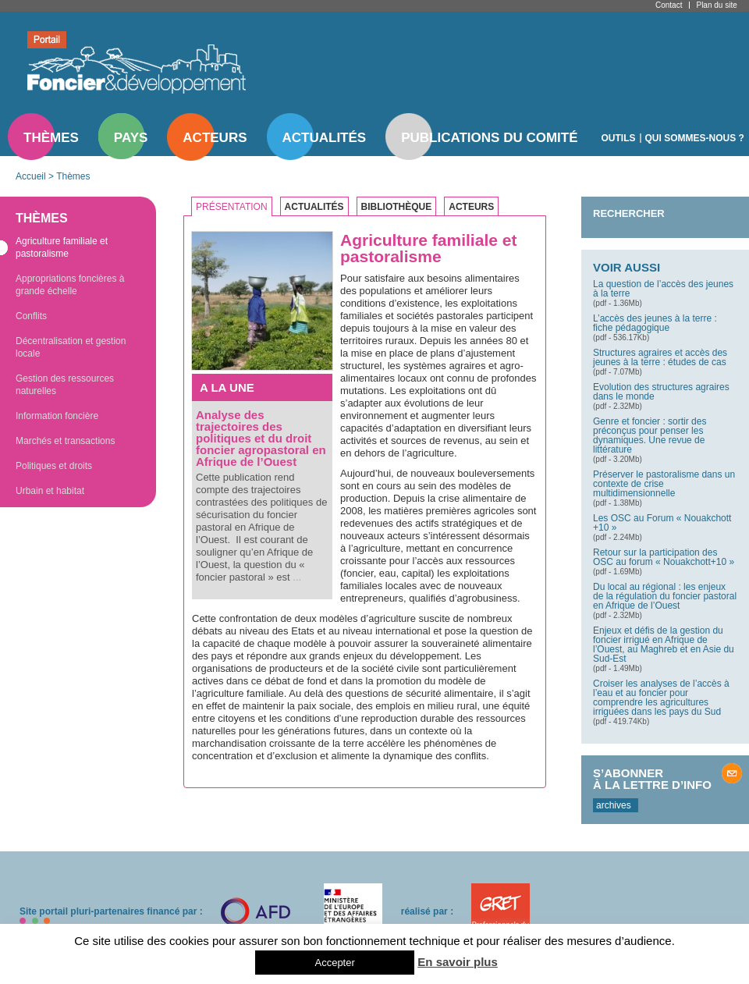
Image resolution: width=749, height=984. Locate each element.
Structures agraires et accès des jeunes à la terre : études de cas (660, 357)
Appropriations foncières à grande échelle (70, 285)
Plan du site (716, 5)
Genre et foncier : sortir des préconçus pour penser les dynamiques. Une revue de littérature (649, 435)
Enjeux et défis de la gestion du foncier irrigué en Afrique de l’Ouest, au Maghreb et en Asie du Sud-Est (663, 644)
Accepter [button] (334, 962)
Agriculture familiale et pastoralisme (62, 247)
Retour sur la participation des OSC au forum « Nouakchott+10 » (663, 557)
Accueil (31, 176)
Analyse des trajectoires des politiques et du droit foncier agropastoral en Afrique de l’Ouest (261, 438)
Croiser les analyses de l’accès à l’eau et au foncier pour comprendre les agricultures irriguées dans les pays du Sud (661, 697)
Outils (619, 138)
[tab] (235, 206)
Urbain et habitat (50, 490)
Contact (668, 5)
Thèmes (51, 137)
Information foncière (57, 415)
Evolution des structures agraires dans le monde (661, 392)
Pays (130, 137)
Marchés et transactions (65, 440)
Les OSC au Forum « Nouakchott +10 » (662, 523)
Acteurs (215, 137)
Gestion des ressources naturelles (65, 384)
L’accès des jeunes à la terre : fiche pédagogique (655, 323)
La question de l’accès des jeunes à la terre (663, 289)
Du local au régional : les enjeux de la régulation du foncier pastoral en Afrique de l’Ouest (665, 596)
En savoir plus (457, 961)
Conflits (31, 316)
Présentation (232, 206)
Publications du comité (489, 137)
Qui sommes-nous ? (694, 138)
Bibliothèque (396, 206)
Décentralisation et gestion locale (71, 347)
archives (613, 805)
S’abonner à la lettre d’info (652, 778)
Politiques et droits (54, 465)
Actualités (324, 137)
